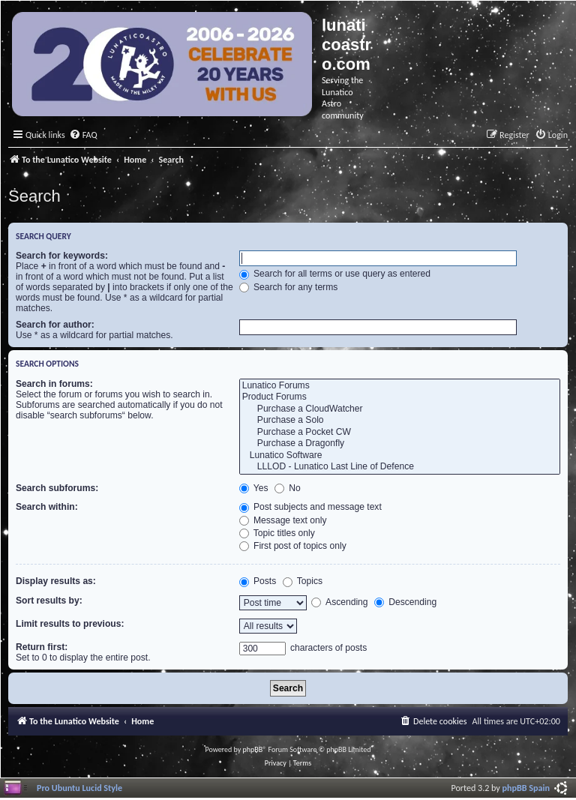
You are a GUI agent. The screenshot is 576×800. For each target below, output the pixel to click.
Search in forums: (54, 384)
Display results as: (56, 581)
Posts (258, 581)
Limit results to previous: (70, 624)
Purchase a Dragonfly (400, 444)
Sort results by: (49, 600)
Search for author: (55, 324)
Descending (405, 602)
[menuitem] (83, 135)
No (287, 488)
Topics (302, 581)
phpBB (253, 749)
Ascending (339, 602)
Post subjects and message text (310, 507)
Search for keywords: (62, 255)
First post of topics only (292, 546)
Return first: (42, 647)
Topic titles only (277, 533)
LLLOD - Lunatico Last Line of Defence (400, 467)
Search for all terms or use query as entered (334, 273)
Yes (253, 488)
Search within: (47, 507)
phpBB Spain (526, 787)
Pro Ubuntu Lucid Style (79, 787)
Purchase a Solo (400, 421)
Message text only (283, 520)
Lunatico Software (400, 456)
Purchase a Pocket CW (400, 433)
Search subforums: (57, 488)
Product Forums (400, 397)
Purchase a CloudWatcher (400, 409)
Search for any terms (288, 287)
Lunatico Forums (400, 386)
